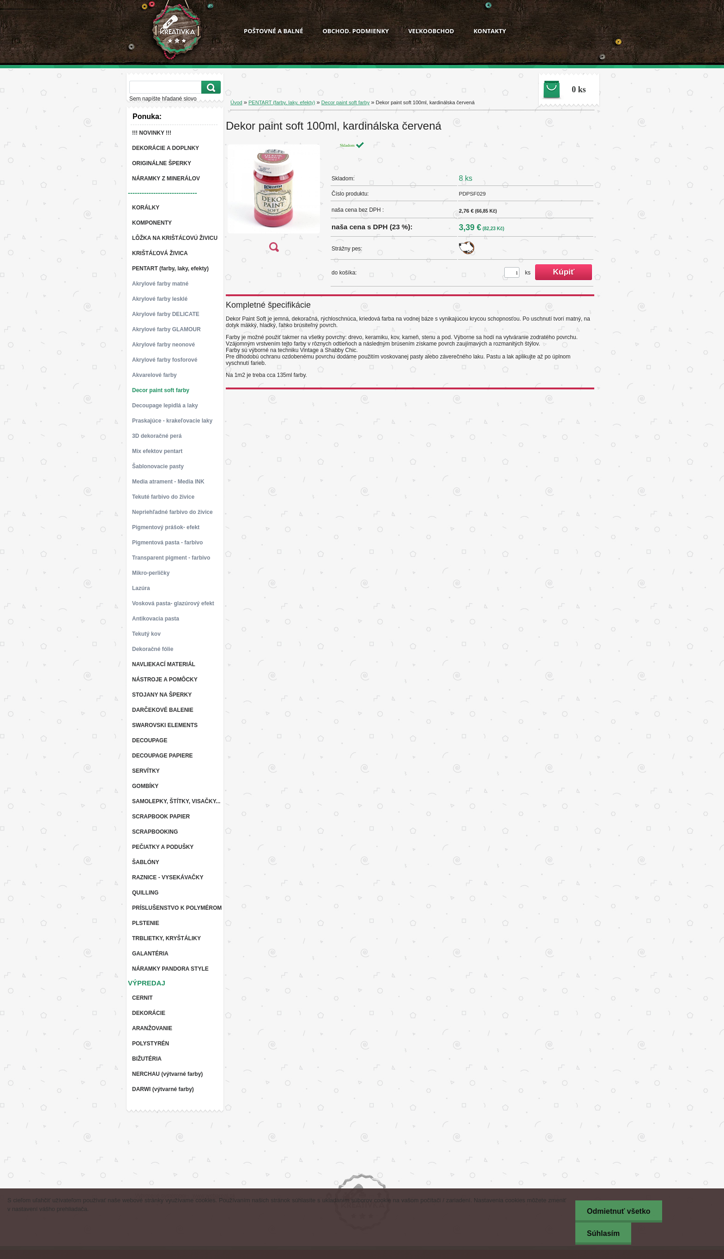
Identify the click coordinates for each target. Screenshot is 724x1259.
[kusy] (511, 272)
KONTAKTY (489, 31)
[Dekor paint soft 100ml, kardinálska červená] (274, 199)
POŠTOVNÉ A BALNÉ (273, 31)
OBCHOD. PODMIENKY (355, 31)
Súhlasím (603, 1233)
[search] (209, 87)
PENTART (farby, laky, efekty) (281, 102)
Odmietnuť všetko (618, 1211)
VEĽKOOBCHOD (431, 31)
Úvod (236, 102)
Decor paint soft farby (345, 102)
